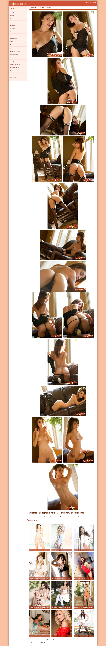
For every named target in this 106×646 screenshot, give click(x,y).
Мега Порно (13, 77)
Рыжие (11, 70)
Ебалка (12, 12)
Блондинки (12, 18)
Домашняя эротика (15, 51)
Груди (11, 41)
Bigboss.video (88, 2)
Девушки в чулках (14, 44)
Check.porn (56, 639)
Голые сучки (13, 35)
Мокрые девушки (14, 54)
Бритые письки (13, 22)
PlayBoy (12, 15)
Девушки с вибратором (16, 48)
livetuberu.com (37, 642)
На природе (13, 61)
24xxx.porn (49, 639)
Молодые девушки (14, 57)
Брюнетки (12, 25)
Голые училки (13, 38)
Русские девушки (14, 67)
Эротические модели (15, 74)
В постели (12, 31)
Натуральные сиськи (15, 64)
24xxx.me (94, 2)
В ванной (12, 28)
